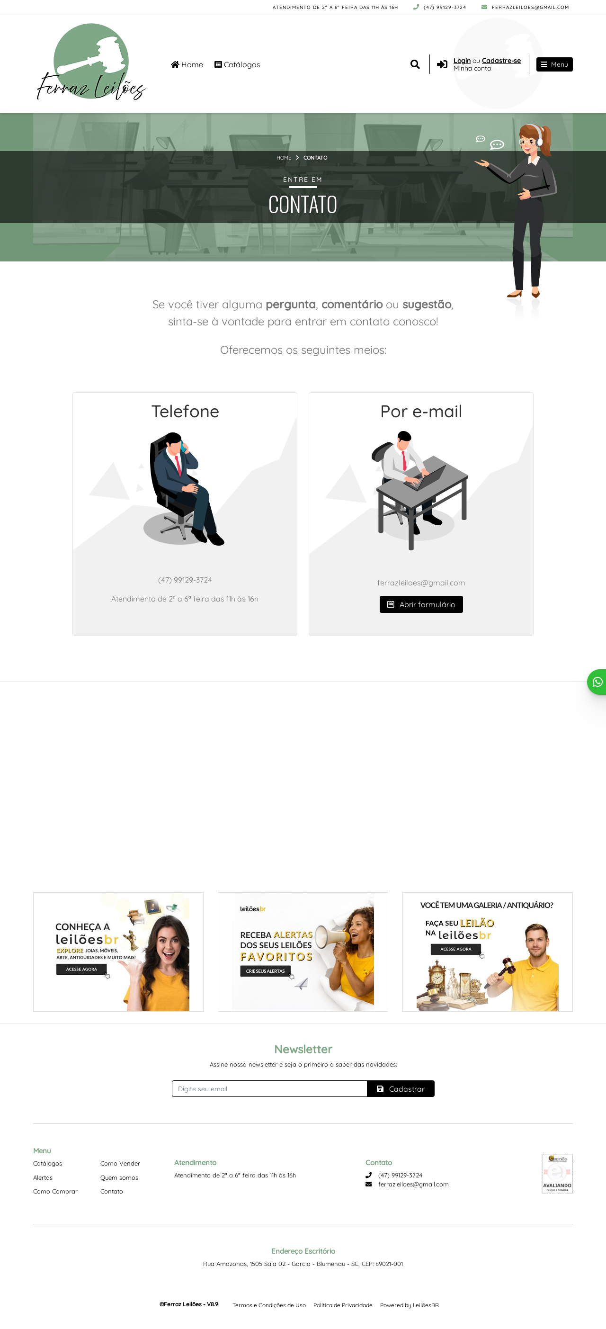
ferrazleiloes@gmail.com (525, 7)
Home (187, 64)
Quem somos (119, 1177)
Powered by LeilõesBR (409, 1305)
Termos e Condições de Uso (269, 1305)
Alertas (43, 1177)
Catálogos (237, 64)
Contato (111, 1191)
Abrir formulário (421, 604)
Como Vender (120, 1163)
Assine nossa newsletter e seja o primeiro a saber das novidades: (303, 1064)
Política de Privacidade (343, 1305)
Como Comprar (55, 1191)
